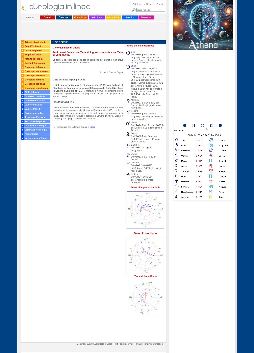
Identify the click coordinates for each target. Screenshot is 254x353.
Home (149, 4)
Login (92, 127)
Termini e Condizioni (153, 344)
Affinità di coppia (33, 59)
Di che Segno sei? (34, 50)
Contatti (160, 4)
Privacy (138, 344)
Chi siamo (137, 4)
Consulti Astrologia (35, 63)
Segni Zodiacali (33, 46)
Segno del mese (33, 54)
